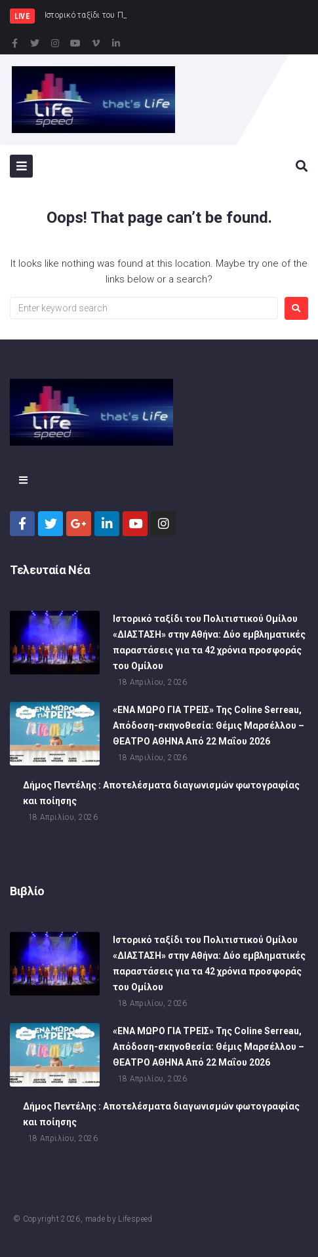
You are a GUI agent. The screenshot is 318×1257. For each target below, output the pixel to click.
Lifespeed (135, 1219)
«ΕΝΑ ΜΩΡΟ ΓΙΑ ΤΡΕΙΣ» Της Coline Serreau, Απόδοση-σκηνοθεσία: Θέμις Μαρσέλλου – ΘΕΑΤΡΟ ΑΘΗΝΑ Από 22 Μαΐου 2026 (208, 727)
